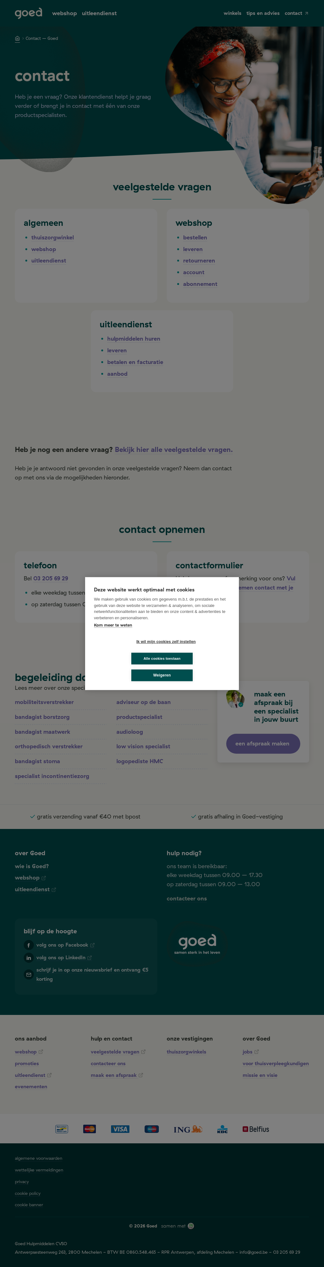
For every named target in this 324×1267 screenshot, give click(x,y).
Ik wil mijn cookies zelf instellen (127, 650)
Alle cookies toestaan (199, 650)
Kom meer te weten (113, 633)
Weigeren (162, 666)
